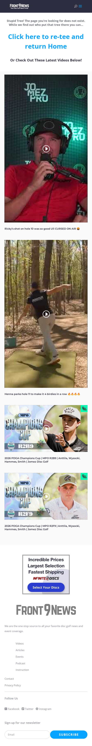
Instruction (22, 670)
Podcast (20, 663)
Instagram (45, 709)
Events (20, 656)
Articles (20, 650)
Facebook (13, 709)
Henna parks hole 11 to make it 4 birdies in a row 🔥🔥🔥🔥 (42, 394)
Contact (9, 678)
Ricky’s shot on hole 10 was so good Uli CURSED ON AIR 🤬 (42, 228)
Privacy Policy (13, 685)
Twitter (29, 709)
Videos (20, 643)
